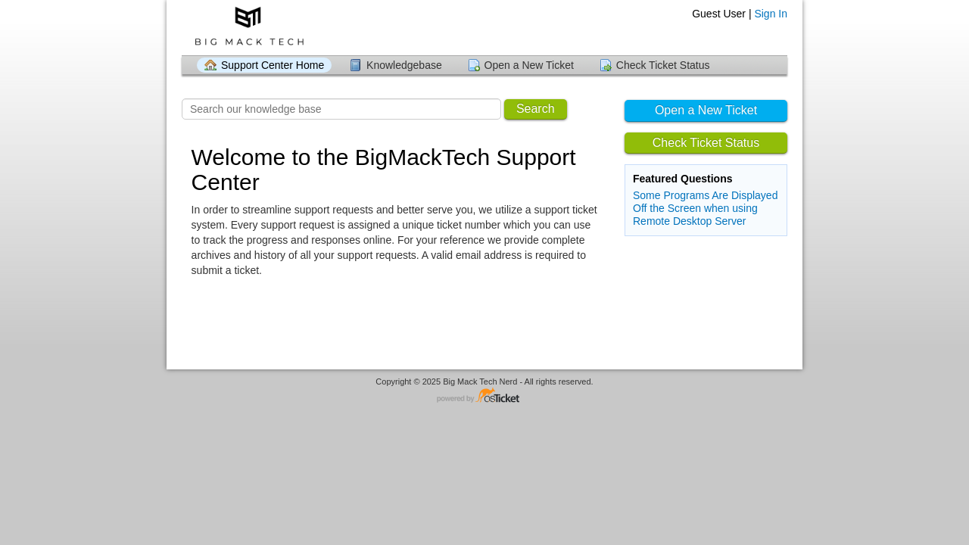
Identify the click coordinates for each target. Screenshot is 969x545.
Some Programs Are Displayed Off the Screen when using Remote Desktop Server (705, 208)
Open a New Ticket (529, 65)
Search (535, 108)
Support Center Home (272, 65)
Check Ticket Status (663, 65)
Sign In (770, 14)
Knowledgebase (404, 65)
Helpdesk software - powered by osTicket (484, 396)
